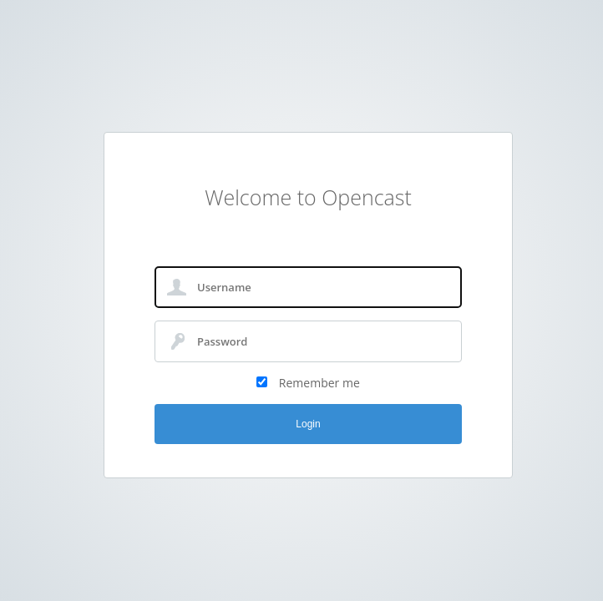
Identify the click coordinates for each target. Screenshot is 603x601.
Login (308, 424)
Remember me (319, 383)
